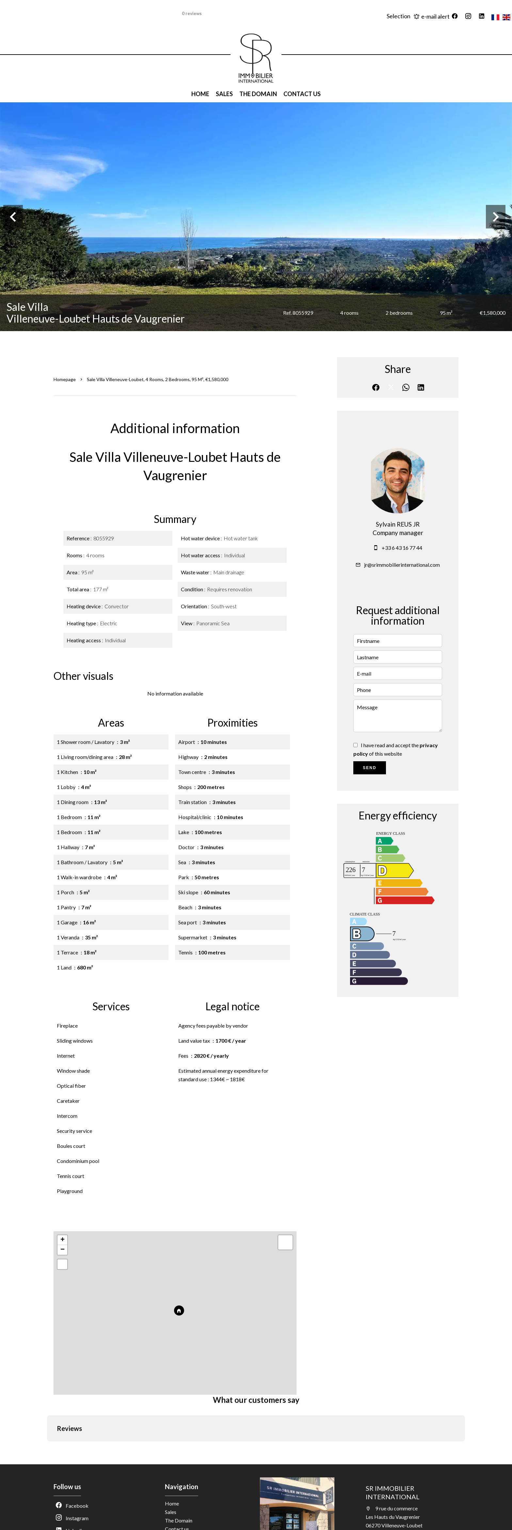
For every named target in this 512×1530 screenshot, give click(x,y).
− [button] (62, 1250)
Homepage (65, 379)
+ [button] (62, 1240)
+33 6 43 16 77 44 (402, 548)
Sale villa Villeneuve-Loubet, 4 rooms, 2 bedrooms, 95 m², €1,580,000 (157, 379)
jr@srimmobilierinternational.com (402, 565)
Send (369, 767)
